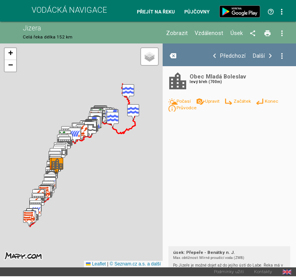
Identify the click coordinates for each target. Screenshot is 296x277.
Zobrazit (177, 33)
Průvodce (187, 107)
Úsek (236, 33)
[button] (128, 92)
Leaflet (96, 264)
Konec (271, 101)
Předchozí (233, 56)
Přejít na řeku (156, 12)
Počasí (184, 101)
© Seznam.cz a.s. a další (135, 264)
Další (259, 56)
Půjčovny (197, 12)
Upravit (213, 101)
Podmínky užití (229, 272)
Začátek (243, 101)
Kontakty (263, 272)
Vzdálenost (209, 33)
